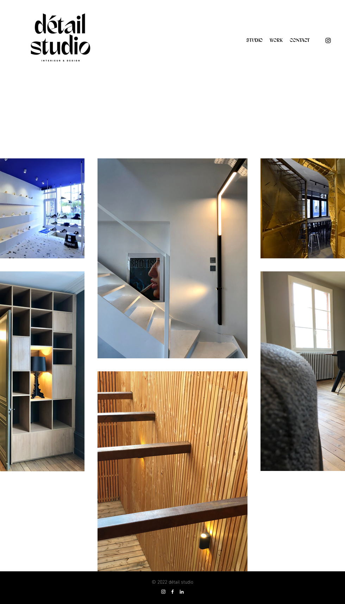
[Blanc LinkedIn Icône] (181, 591)
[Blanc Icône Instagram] (163, 591)
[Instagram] (328, 40)
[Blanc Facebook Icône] (172, 591)
